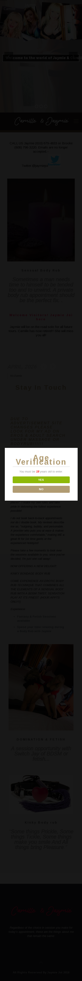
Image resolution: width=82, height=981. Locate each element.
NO (41, 489)
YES (41, 479)
